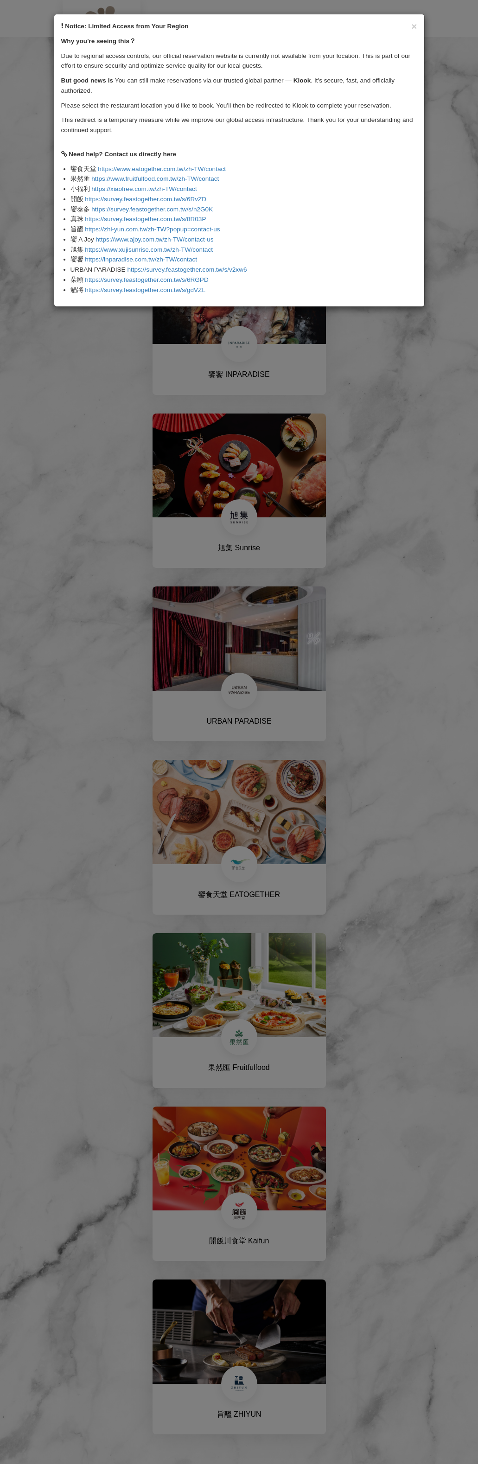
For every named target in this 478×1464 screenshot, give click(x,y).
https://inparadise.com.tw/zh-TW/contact (141, 259)
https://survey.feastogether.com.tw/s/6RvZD (145, 199)
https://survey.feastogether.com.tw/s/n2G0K (152, 209)
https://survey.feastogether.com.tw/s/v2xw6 (187, 269)
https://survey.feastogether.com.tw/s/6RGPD (146, 279)
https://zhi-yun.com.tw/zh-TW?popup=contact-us (152, 229)
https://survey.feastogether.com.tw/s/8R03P (145, 219)
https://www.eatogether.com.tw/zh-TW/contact (162, 168)
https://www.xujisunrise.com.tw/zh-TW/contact (149, 249)
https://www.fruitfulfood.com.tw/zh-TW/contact (155, 178)
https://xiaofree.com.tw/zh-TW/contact (144, 188)
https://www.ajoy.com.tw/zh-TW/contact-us (154, 239)
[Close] (414, 26)
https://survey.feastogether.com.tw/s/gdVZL (145, 289)
